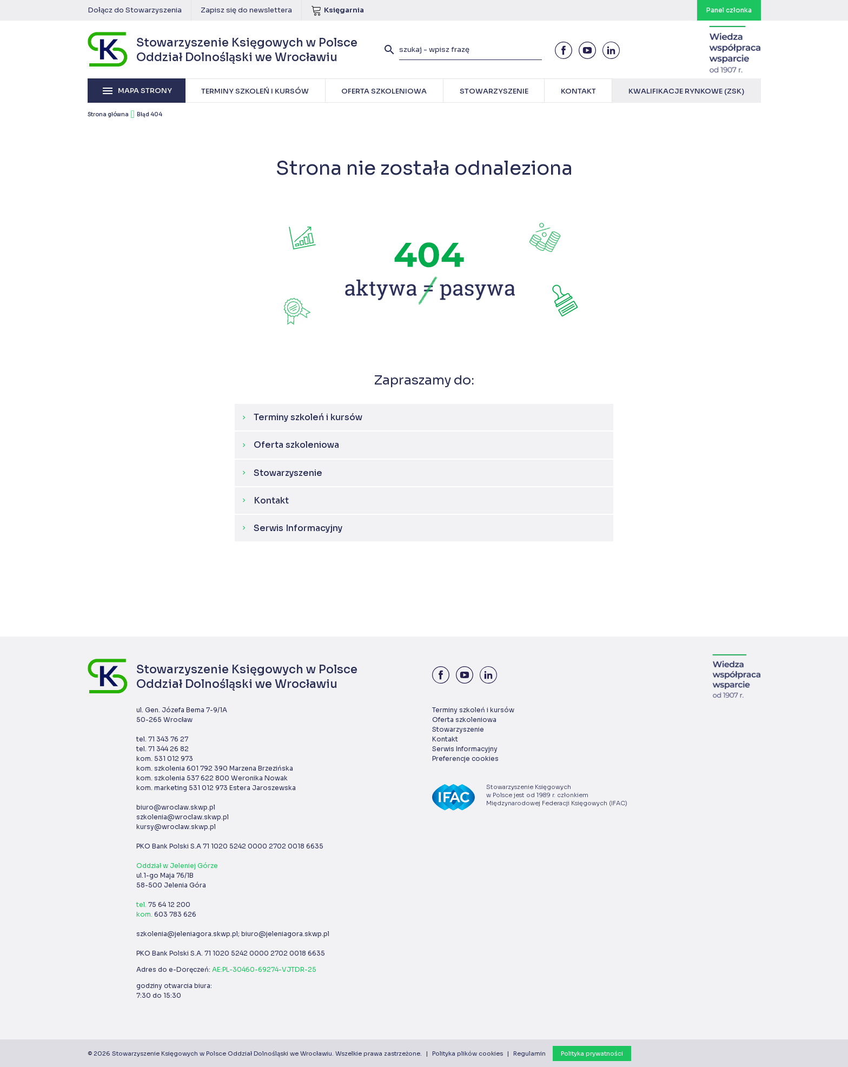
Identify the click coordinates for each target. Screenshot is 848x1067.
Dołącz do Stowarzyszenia (135, 10)
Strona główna (108, 114)
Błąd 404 (149, 114)
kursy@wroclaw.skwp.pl (176, 827)
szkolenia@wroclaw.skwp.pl (182, 817)
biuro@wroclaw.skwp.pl (175, 807)
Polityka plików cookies (467, 1053)
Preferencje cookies (465, 758)
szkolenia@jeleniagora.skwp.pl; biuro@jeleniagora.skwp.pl (232, 934)
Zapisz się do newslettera (246, 10)
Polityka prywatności (592, 1053)
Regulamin (529, 1053)
